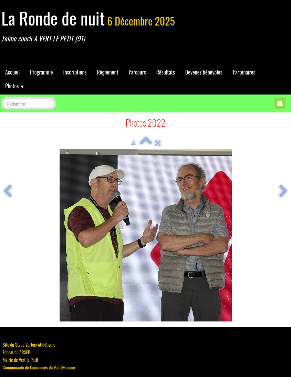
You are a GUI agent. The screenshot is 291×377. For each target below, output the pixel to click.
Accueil (12, 72)
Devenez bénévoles (203, 72)
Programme (41, 72)
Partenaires (244, 72)
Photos (14, 86)
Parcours (137, 72)
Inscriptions (75, 72)
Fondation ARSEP (16, 352)
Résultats (165, 72)
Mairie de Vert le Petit (20, 359)
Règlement (107, 72)
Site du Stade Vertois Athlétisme (29, 344)
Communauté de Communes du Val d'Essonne (39, 367)
